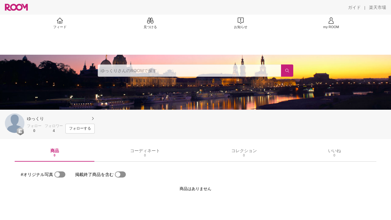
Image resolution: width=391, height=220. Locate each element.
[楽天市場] (377, 7)
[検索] (287, 70)
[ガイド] (354, 7)
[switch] (59, 174)
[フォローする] (80, 129)
